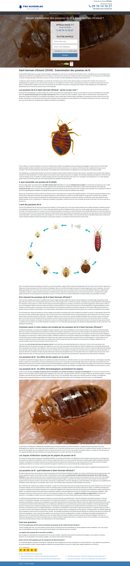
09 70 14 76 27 (100, 6)
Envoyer (65, 55)
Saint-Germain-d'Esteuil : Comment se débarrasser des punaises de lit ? (87, 559)
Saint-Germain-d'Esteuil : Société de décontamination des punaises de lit (41, 559)
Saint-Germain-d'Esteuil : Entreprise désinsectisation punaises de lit (39, 556)
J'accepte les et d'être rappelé (66, 51)
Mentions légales (29, 563)
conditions (65, 51)
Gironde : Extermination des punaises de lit (31, 554)
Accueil (21, 563)
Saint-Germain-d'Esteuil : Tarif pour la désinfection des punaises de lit (86, 556)
